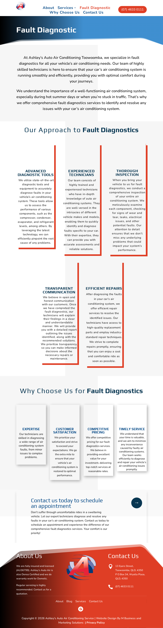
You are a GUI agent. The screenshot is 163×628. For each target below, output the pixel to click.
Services (65, 8)
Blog (69, 601)
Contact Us (93, 13)
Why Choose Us (65, 13)
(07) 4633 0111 (132, 9)
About (48, 8)
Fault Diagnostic (95, 8)
